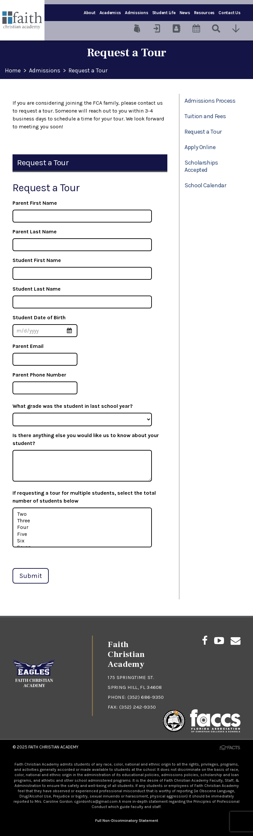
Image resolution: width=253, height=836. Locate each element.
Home (13, 70)
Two (82, 514)
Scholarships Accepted (201, 166)
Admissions (136, 12)
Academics (110, 12)
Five (82, 534)
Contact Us (229, 12)
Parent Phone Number (39, 375)
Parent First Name (35, 203)
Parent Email (28, 346)
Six (82, 540)
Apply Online (200, 147)
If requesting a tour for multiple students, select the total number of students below (84, 497)
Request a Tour (88, 70)
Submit (30, 576)
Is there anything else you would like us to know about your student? (86, 439)
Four (82, 527)
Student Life (164, 12)
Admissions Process (210, 100)
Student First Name (37, 260)
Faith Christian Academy (53, 747)
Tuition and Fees (205, 116)
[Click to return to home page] (34, 688)
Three (82, 520)
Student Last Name (37, 289)
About (90, 12)
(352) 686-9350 (145, 697)
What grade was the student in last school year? (73, 406)
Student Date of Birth (39, 317)
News (185, 12)
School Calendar (205, 185)
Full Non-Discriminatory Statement (126, 820)
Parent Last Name (35, 231)
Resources (204, 12)
